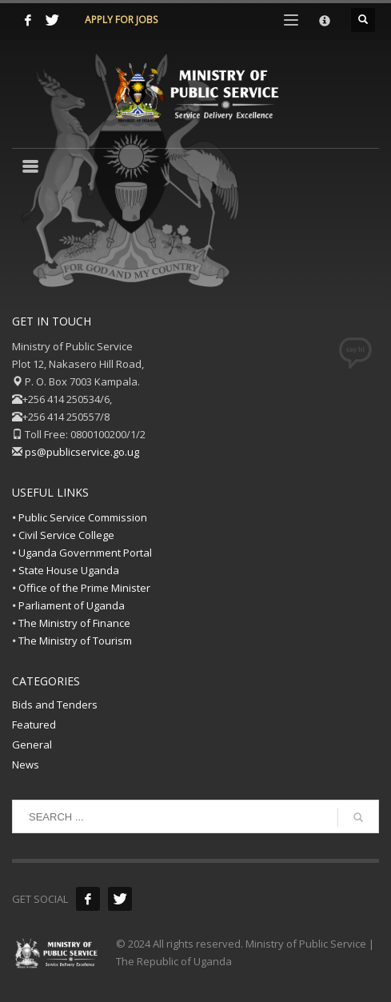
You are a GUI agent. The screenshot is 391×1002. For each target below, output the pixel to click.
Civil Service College (66, 535)
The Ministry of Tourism (75, 640)
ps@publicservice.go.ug (82, 452)
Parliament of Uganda (71, 605)
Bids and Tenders (55, 704)
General (32, 744)
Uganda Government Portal (85, 552)
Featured (34, 724)
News (25, 764)
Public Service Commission (82, 517)
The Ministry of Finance (74, 623)
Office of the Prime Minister (84, 588)
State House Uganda (68, 570)
